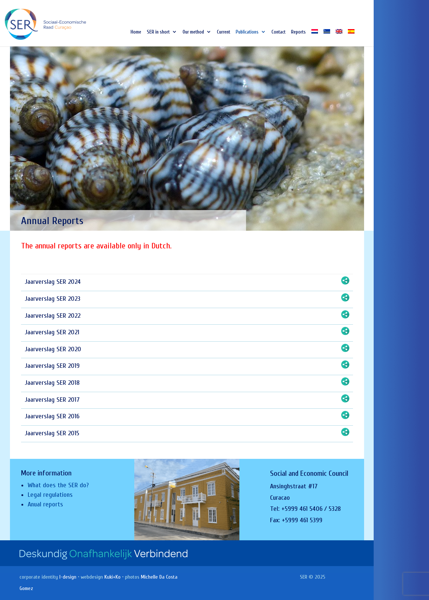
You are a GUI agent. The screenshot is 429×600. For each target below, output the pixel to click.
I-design (67, 577)
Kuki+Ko (112, 577)
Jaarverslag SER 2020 (53, 349)
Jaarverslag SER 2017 (52, 400)
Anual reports (45, 504)
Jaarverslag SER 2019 (52, 366)
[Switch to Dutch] (314, 37)
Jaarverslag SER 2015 (52, 433)
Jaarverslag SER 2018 (52, 383)
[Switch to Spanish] (351, 37)
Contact (278, 32)
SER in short (158, 32)
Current (223, 32)
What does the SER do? (58, 485)
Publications (247, 32)
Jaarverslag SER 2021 (52, 332)
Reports (298, 32)
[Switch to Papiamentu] (327, 37)
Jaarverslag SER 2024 (53, 282)
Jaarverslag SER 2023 (52, 299)
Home (136, 32)
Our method (193, 32)
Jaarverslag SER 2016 (52, 416)
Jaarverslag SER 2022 (52, 316)
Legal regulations (50, 495)
